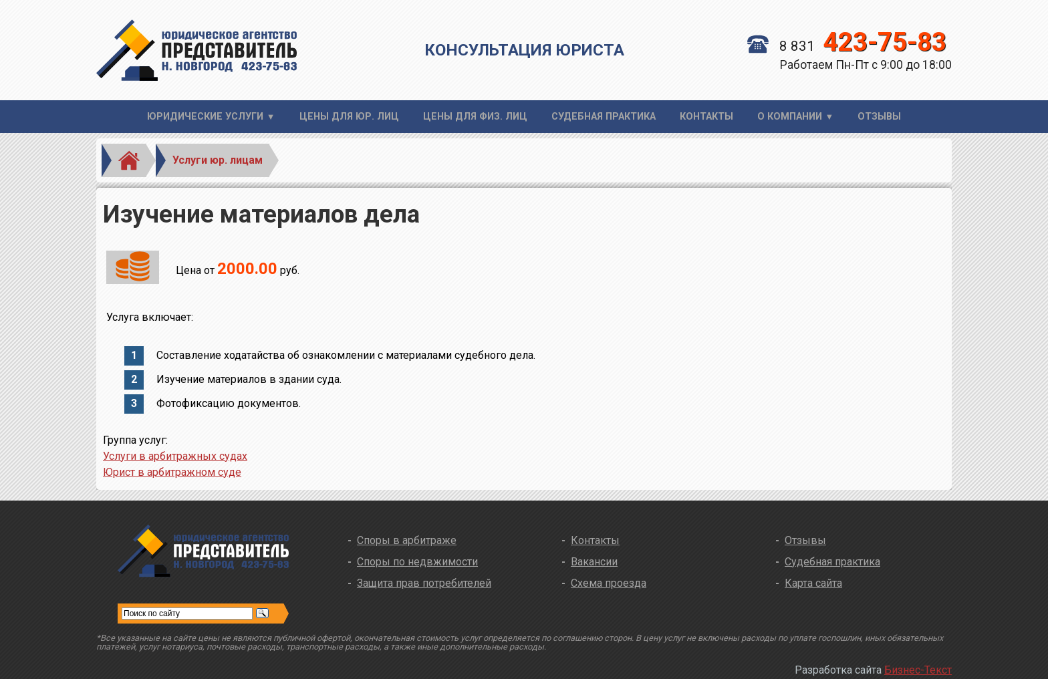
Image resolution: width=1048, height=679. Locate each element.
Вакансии (594, 561)
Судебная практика (603, 116)
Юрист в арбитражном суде (172, 472)
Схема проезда (608, 583)
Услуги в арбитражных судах (175, 456)
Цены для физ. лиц (475, 116)
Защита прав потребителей (424, 583)
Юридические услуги (205, 116)
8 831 (846, 46)
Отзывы (879, 116)
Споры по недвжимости (417, 561)
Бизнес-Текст (918, 670)
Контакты (706, 116)
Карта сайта (813, 583)
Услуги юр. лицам (217, 160)
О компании (789, 116)
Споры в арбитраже (406, 540)
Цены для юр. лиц (349, 116)
